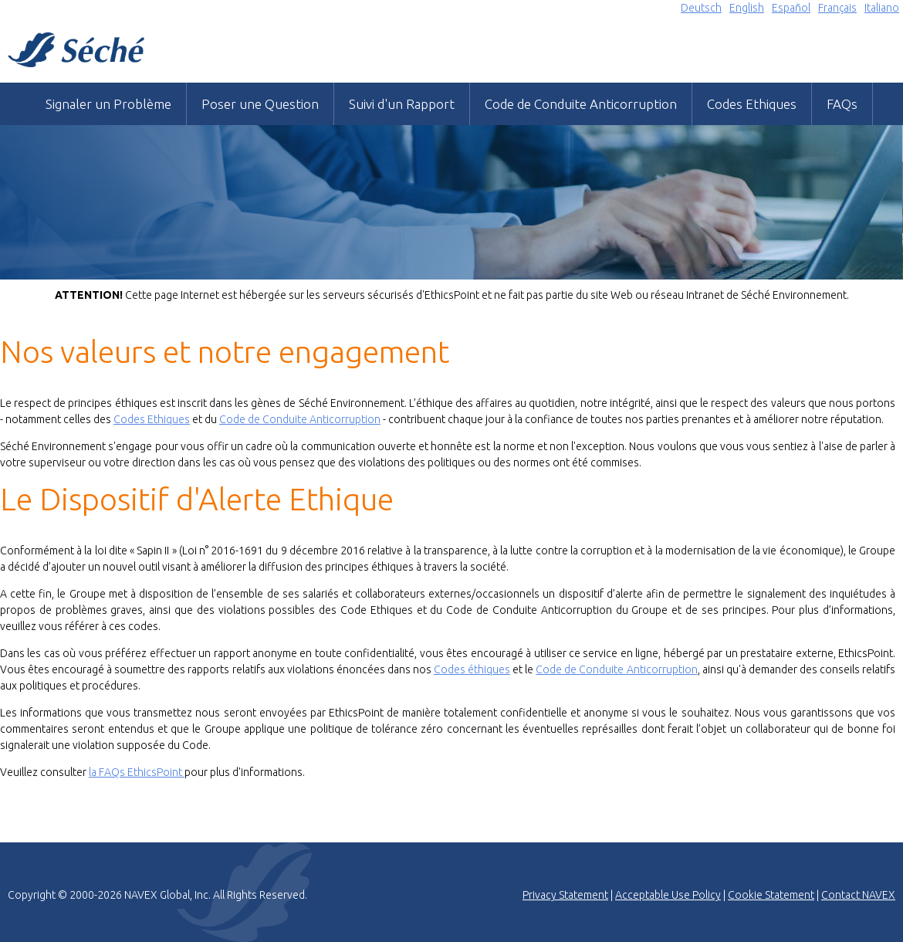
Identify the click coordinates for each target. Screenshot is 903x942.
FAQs (842, 104)
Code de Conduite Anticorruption (581, 104)
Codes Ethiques (751, 104)
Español (791, 8)
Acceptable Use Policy (668, 895)
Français (837, 8)
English (746, 8)
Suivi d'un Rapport (402, 104)
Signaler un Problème (108, 104)
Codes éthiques (472, 669)
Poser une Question (260, 104)
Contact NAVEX (858, 895)
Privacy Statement (565, 895)
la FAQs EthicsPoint (136, 772)
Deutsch (701, 8)
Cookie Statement (771, 895)
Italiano (881, 8)
